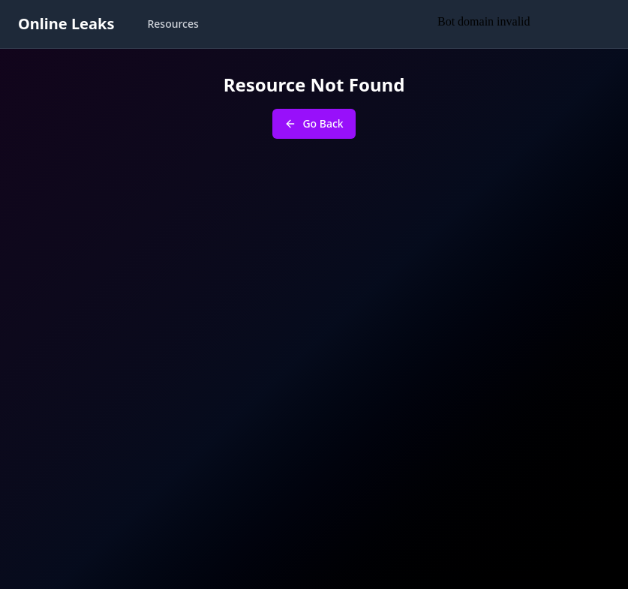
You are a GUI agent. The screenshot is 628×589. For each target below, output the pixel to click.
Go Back (313, 123)
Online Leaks (66, 24)
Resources (172, 24)
